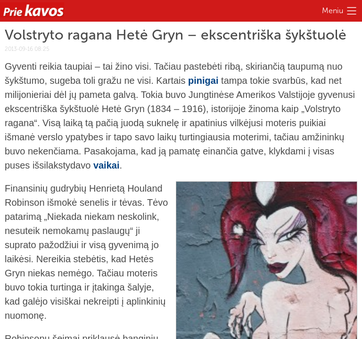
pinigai (203, 80)
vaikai (106, 165)
